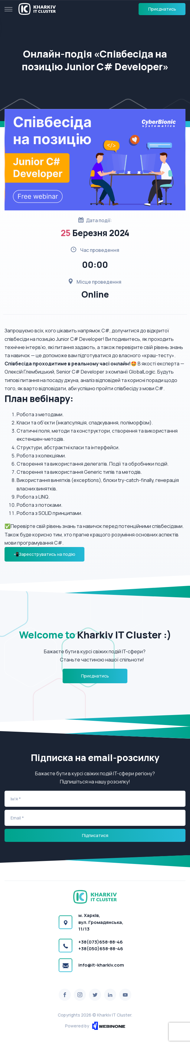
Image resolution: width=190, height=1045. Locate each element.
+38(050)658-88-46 (100, 948)
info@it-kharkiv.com (101, 965)
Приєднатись (162, 9)
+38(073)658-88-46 (100, 942)
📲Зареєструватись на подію (44, 554)
